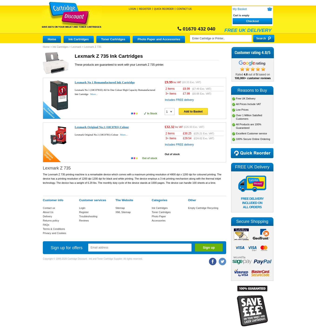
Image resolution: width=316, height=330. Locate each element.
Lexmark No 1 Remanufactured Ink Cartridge (105, 82)
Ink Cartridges (78, 39)
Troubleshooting (88, 216)
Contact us (49, 208)
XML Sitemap (123, 212)
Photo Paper (159, 216)
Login (132, 9)
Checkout (252, 21)
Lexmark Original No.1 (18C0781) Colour (102, 127)
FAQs (46, 224)
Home (52, 39)
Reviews (84, 220)
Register (145, 9)
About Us (48, 212)
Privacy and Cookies (54, 233)
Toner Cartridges (113, 39)
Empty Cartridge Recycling (203, 208)
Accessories (158, 220)
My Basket (240, 9)
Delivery (47, 216)
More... (94, 94)
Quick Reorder (164, 9)
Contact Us (184, 9)
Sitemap (120, 208)
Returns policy (51, 220)
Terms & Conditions (54, 229)
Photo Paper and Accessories (159, 39)
